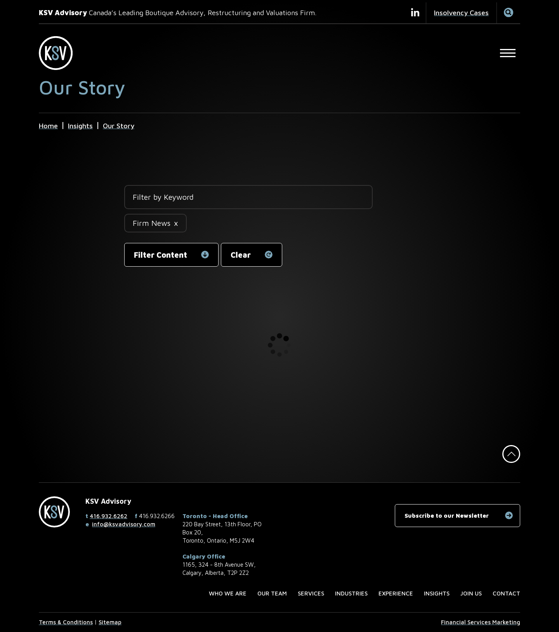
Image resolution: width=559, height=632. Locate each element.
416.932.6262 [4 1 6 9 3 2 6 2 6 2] (108, 516)
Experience (395, 593)
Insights (80, 126)
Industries (351, 593)
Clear (241, 254)
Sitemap (110, 622)
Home (48, 126)
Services (311, 593)
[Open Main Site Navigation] (507, 52)
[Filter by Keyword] (248, 197)
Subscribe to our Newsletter (446, 515)
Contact (506, 593)
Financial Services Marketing (480, 622)
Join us (471, 593)
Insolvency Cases (461, 13)
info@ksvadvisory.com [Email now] (123, 524)
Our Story (118, 126)
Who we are (228, 593)
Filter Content (160, 254)
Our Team (272, 593)
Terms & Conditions (66, 622)
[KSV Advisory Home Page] (60, 53)
